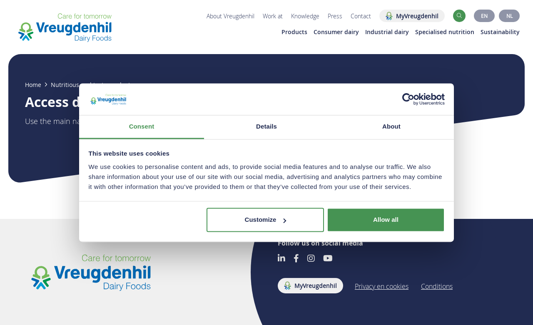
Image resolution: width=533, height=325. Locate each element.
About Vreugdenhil (230, 16)
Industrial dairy (387, 32)
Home (33, 85)
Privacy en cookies (381, 286)
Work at (273, 16)
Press (335, 16)
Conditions (437, 286)
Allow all (386, 219)
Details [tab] (266, 126)
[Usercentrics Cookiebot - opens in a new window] (408, 99)
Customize (265, 219)
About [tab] (391, 126)
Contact (361, 16)
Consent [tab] (141, 126)
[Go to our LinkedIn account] (281, 259)
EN (484, 15)
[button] (459, 16)
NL (509, 15)
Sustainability (500, 32)
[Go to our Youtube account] (328, 259)
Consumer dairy (336, 32)
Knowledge (305, 16)
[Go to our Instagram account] (311, 259)
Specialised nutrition (444, 32)
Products (294, 32)
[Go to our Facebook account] (296, 259)
